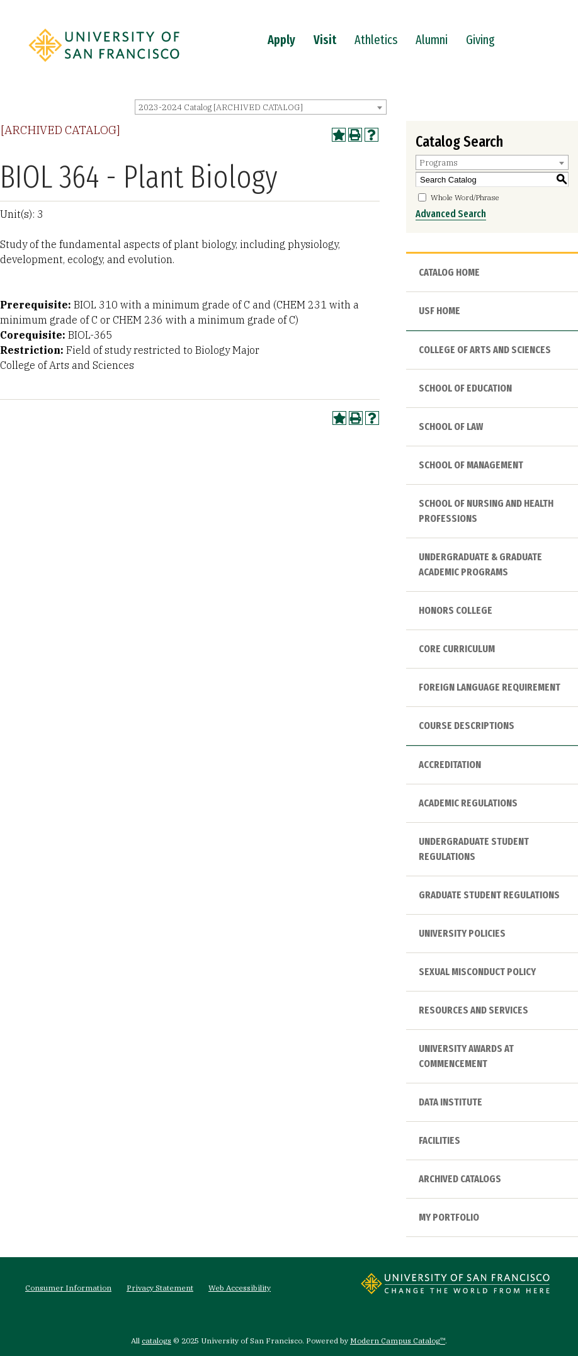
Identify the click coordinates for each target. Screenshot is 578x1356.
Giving (480, 39)
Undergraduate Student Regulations (474, 848)
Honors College (455, 610)
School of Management (471, 465)
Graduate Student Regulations (489, 895)
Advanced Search (451, 214)
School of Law (451, 426)
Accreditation (450, 765)
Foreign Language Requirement (489, 687)
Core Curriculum (457, 649)
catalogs (156, 1340)
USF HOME (439, 311)
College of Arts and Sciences (485, 350)
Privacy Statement (160, 1287)
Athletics (375, 39)
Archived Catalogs (460, 1179)
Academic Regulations (468, 803)
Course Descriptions (466, 726)
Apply (281, 39)
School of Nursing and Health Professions (486, 510)
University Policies (462, 933)
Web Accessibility (239, 1287)
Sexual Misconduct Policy (477, 972)
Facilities (439, 1140)
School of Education (465, 388)
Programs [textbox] (438, 162)
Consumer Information (68, 1287)
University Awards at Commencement (466, 1056)
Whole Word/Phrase (465, 197)
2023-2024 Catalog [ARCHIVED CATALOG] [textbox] (221, 107)
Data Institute (450, 1102)
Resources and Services (473, 1010)
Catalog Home (449, 272)
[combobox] (261, 107)
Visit (325, 39)
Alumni (432, 39)
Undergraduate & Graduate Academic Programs (480, 564)
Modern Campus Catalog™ (397, 1340)
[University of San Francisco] (104, 65)
